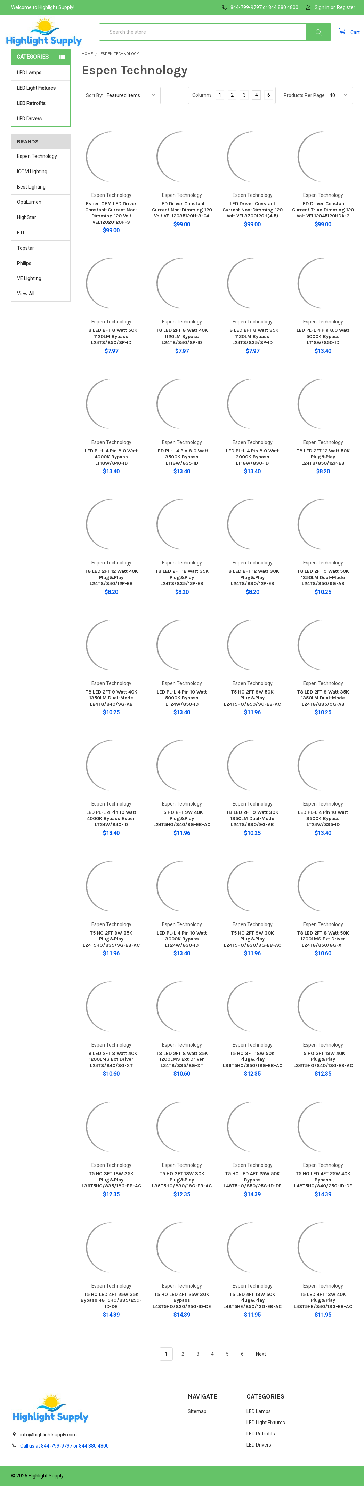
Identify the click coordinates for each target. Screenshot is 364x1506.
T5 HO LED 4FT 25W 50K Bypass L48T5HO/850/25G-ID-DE (253, 1200)
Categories (33, 77)
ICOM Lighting (32, 191)
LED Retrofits (41, 123)
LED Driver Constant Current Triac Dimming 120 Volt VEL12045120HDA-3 (323, 230)
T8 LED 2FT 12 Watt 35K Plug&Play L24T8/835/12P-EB (182, 597)
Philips (24, 283)
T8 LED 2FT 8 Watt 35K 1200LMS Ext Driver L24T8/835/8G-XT (182, 1080)
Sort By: (94, 115)
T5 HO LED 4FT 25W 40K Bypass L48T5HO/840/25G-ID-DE (323, 1200)
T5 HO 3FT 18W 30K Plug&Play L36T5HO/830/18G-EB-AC (182, 1200)
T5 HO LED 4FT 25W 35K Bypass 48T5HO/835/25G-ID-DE (111, 1321)
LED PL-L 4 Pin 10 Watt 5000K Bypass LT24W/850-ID (182, 718)
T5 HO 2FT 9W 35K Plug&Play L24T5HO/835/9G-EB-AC (111, 959)
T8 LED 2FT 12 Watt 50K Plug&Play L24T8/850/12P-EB (323, 477)
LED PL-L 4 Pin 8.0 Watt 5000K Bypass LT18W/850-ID (323, 356)
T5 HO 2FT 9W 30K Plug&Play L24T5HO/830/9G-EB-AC (252, 959)
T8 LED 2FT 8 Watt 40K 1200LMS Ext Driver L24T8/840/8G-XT (111, 1080)
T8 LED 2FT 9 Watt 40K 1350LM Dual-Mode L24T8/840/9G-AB (111, 718)
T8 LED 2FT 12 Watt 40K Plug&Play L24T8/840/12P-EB (111, 597)
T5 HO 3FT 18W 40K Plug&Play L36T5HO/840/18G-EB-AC (323, 1080)
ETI (20, 253)
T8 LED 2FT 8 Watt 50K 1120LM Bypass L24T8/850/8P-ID (111, 356)
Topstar (25, 268)
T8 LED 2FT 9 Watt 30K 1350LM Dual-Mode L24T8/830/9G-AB (252, 839)
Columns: (202, 115)
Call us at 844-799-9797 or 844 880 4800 (64, 1466)
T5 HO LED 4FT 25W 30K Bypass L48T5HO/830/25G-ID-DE (182, 1321)
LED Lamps (41, 93)
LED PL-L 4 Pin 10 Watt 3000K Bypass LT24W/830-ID (182, 959)
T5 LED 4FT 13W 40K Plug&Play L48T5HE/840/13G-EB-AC (323, 1321)
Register (346, 7)
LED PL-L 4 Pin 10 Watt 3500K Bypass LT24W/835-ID (323, 839)
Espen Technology (37, 176)
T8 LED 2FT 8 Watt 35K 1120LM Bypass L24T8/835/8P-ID (252, 356)
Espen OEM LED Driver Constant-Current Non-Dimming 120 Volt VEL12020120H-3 (111, 233)
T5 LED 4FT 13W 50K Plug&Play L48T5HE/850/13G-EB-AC (252, 1321)
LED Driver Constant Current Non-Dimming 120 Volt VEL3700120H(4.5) (253, 230)
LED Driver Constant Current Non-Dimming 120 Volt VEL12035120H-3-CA (182, 230)
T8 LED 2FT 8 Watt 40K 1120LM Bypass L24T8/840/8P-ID (182, 356)
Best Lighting (31, 207)
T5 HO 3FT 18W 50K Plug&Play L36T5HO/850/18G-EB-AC (252, 1080)
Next (265, 1374)
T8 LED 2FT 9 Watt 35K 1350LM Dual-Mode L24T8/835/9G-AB (323, 718)
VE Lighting (29, 298)
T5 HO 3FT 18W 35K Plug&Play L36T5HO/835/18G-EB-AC (111, 1200)
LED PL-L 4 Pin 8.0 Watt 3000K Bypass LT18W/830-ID (252, 477)
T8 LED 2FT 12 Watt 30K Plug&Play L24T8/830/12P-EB (252, 597)
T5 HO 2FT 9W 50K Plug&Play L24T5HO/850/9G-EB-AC (252, 718)
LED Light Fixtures (41, 108)
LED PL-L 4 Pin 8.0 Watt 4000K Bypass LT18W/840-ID (111, 477)
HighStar (26, 237)
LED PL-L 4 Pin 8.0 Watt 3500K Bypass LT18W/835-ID (181, 477)
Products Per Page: (305, 115)
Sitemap (197, 1431)
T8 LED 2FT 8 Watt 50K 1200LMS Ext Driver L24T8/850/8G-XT (323, 959)
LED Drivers (29, 139)
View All (25, 314)
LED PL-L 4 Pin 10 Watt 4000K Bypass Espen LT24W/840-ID (111, 839)
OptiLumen (29, 222)
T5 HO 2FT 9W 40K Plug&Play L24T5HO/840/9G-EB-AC (181, 839)
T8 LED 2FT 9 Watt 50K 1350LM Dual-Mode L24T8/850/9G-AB (323, 597)
